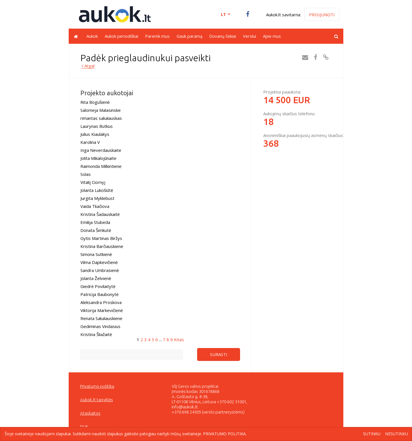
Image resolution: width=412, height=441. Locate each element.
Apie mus (272, 36)
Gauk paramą (189, 36)
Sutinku (372, 434)
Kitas (179, 339)
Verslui (249, 36)
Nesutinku (396, 434)
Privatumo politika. (225, 433)
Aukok (92, 36)
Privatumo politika (97, 386)
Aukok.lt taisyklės (96, 399)
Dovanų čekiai (222, 36)
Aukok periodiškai (121, 36)
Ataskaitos (90, 413)
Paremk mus (157, 36)
